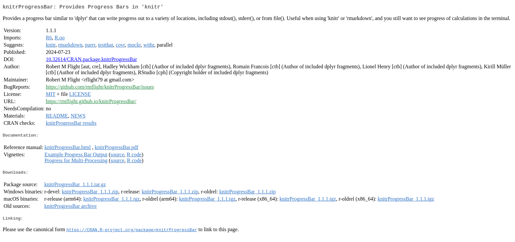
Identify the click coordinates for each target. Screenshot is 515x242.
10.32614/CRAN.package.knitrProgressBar (91, 60)
